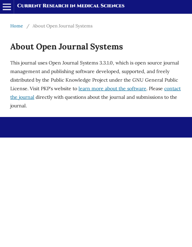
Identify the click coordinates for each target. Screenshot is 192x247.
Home (16, 26)
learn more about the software (112, 88)
